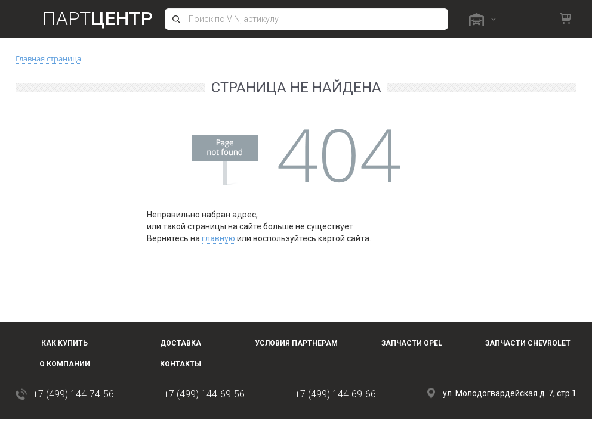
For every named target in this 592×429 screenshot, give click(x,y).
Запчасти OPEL (411, 343)
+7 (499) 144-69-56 (204, 394)
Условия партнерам (296, 343)
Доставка (180, 343)
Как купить (64, 343)
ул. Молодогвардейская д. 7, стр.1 (509, 393)
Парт (97, 18)
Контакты (180, 364)
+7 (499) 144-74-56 (73, 394)
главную (218, 238)
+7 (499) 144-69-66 (335, 394)
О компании (64, 364)
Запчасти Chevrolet (528, 343)
